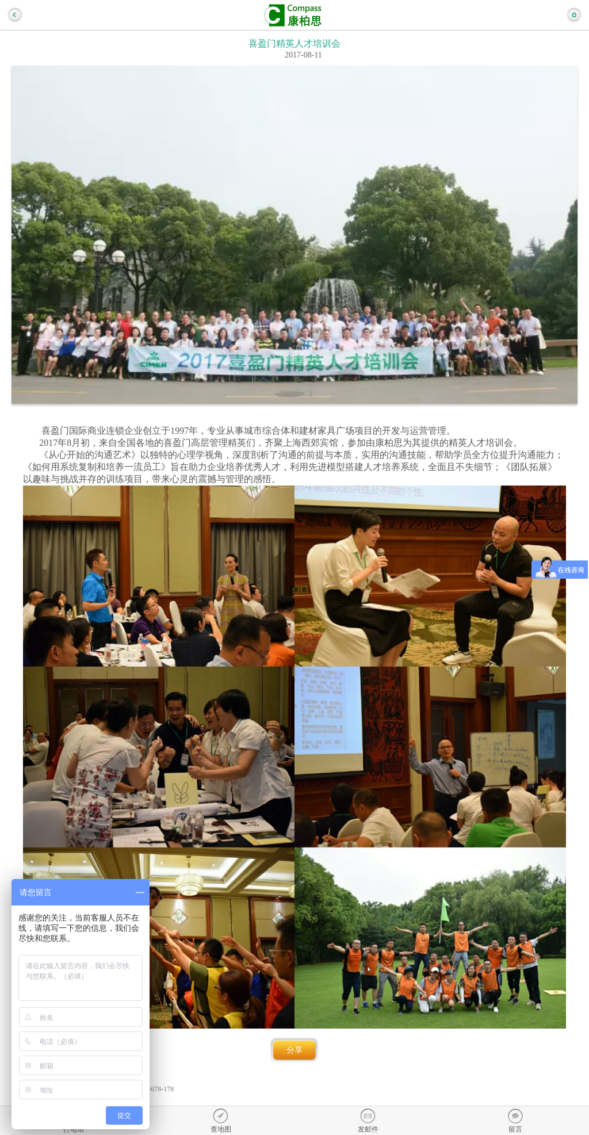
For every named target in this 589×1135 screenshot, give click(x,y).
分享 (294, 1050)
